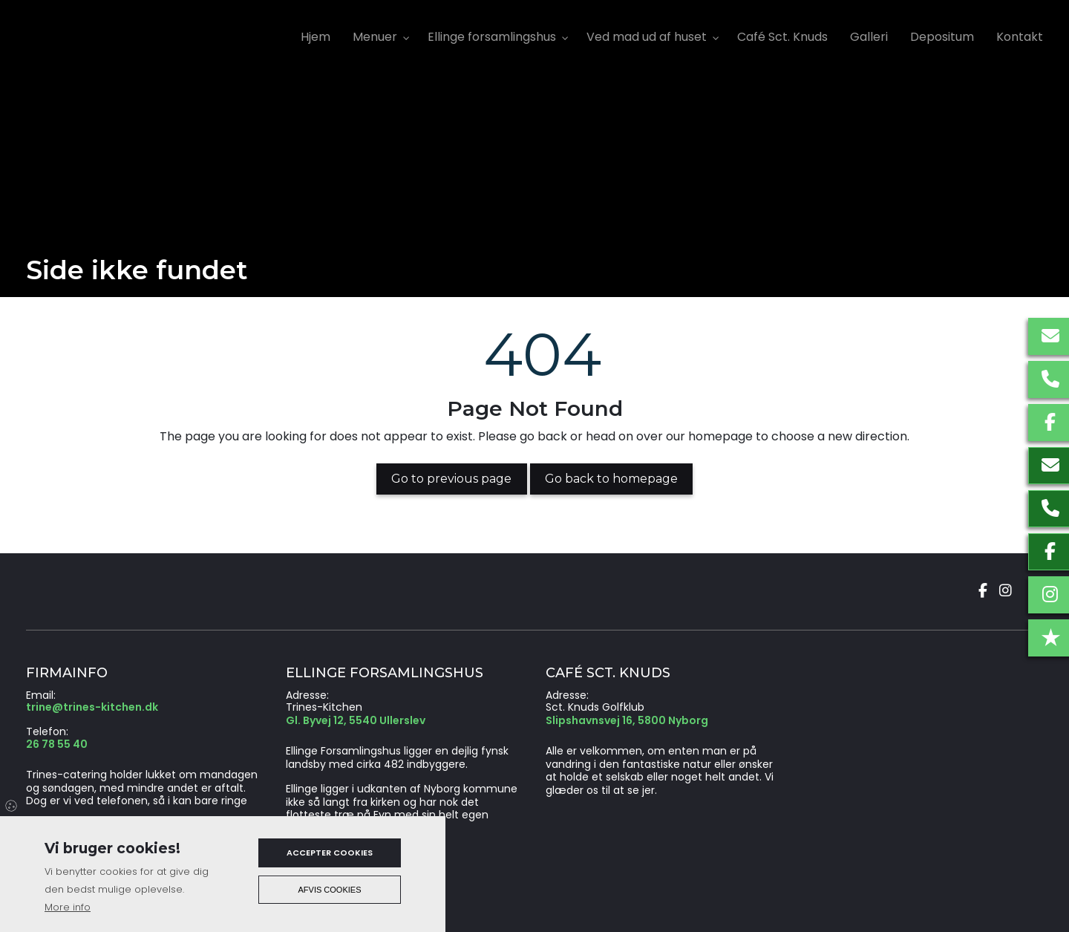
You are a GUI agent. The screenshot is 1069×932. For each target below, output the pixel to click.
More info (68, 907)
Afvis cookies (330, 889)
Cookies (12, 805)
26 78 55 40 (57, 745)
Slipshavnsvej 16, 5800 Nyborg (627, 721)
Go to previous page (451, 479)
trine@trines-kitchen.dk (92, 707)
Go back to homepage (611, 479)
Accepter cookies (330, 852)
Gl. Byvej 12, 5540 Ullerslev (355, 721)
